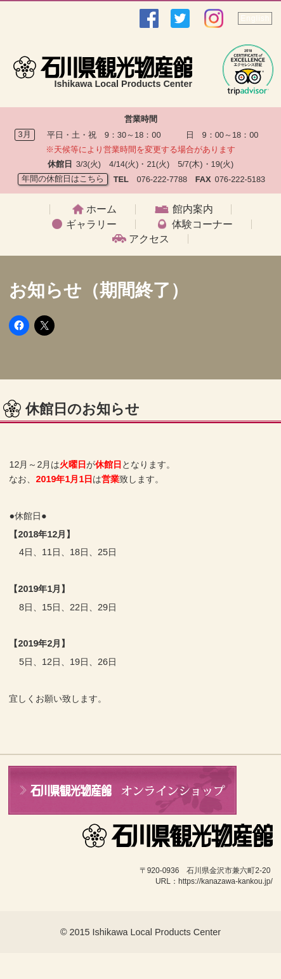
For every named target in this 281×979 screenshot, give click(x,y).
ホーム (101, 209)
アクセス (149, 239)
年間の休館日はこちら (63, 178)
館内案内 (193, 209)
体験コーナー (202, 225)
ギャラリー (91, 225)
